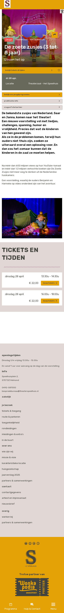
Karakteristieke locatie (14, 461)
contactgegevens (11, 490)
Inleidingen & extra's (13, 432)
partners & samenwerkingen (17, 521)
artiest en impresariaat (14, 496)
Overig (5, 509)
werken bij (7, 515)
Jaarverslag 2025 (11, 473)
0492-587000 (9, 386)
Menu (53, 608)
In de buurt (7, 438)
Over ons (7, 444)
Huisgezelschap (10, 467)
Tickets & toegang (11, 409)
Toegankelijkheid (10, 421)
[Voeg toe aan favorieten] (58, 72)
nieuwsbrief (8, 502)
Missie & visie (9, 456)
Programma (10, 608)
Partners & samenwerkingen (17, 479)
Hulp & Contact (32, 608)
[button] (60, 14)
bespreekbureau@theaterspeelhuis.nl (20, 390)
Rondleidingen (9, 427)
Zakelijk (6, 395)
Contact (6, 485)
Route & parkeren (11, 415)
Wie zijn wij (7, 450)
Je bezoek (7, 403)
